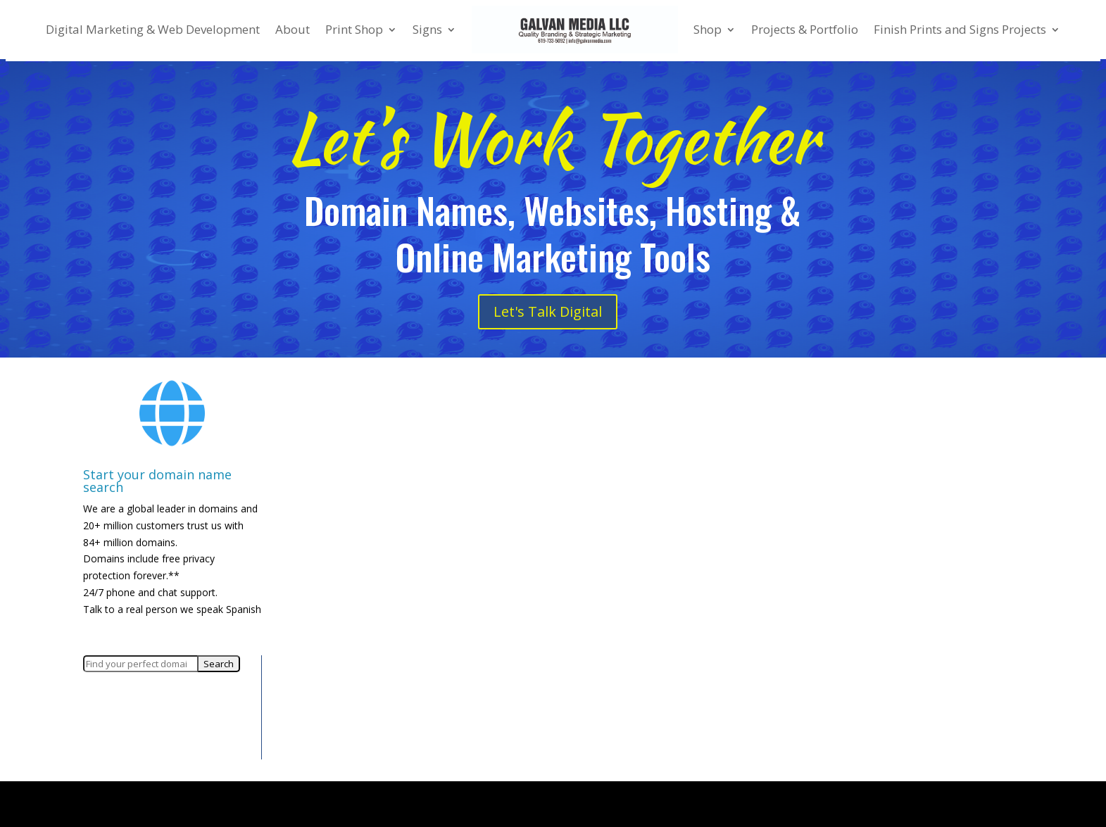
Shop (707, 29)
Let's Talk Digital (548, 311)
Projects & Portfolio (804, 29)
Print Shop (354, 29)
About (292, 29)
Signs (427, 29)
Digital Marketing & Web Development (153, 29)
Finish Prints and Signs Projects (960, 29)
